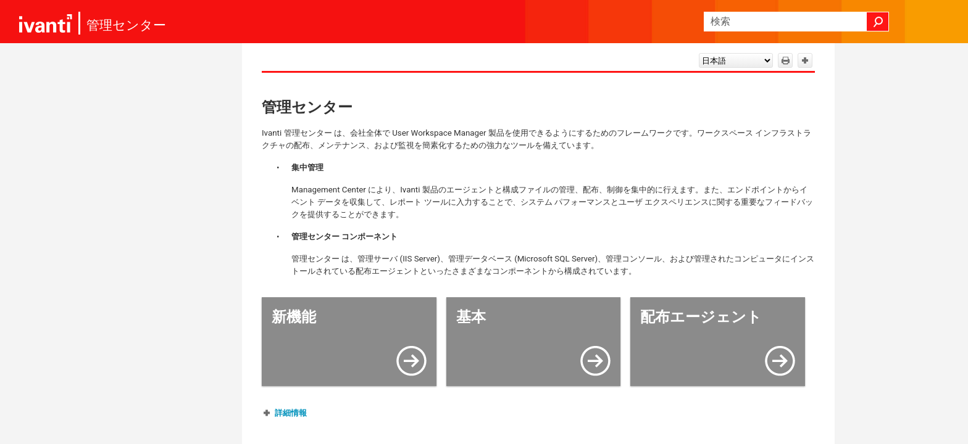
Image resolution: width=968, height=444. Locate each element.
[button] (878, 21)
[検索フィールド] (796, 21)
